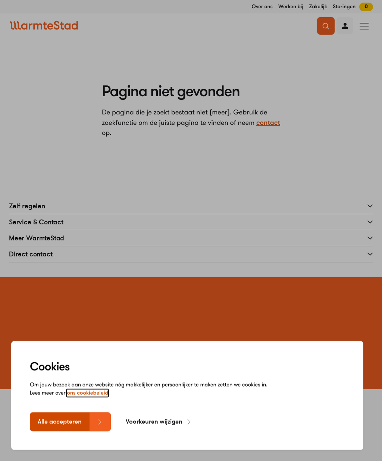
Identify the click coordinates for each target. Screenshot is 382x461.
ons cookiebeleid (87, 396)
